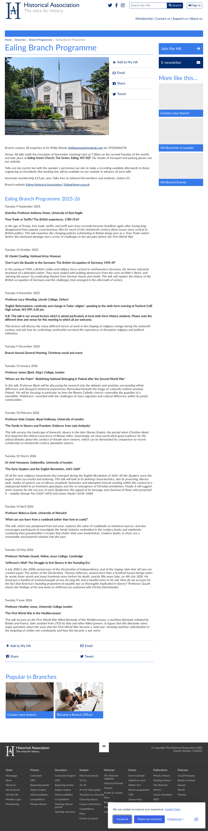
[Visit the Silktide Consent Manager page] (196, 819)
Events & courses (88, 818)
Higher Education (89, 27)
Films (82, 814)
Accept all (122, 819)
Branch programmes (17, 33)
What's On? (135, 785)
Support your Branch (88, 33)
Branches (191, 27)
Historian (118, 27)
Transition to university (91, 795)
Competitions (37, 799)
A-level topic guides (90, 790)
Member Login (13, 799)
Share (118, 83)
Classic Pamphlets (162, 795)
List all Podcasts (186, 776)
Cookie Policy (173, 809)
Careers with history (90, 804)
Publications (143, 27)
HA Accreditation (39, 795)
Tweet (119, 94)
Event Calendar (137, 776)
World (181, 790)
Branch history (141, 33)
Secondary (38, 27)
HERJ (156, 799)
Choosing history (88, 799)
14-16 (82, 780)
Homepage (11, 776)
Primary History (38, 804)
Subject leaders (38, 790)
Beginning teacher (39, 785)
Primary (15, 27)
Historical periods (88, 776)
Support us (180, 18)
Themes (108, 788)
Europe (181, 785)
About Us (11, 785)
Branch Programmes (40, 40)
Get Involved (13, 790)
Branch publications (116, 33)
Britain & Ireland (186, 780)
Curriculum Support (65, 776)
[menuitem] (15, 27)
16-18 (82, 785)
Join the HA (12, 795)
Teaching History (162, 780)
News (9, 780)
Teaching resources (65, 812)
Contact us (162, 18)
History (157, 790)
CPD (32, 780)
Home (8, 40)
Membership (144, 18)
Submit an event (179, 33)
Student (61, 27)
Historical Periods (113, 783)
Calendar (160, 33)
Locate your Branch (45, 33)
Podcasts (168, 27)
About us (196, 18)
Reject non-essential (149, 819)
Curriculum (36, 776)
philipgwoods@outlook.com (85, 148)
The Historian (160, 785)
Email (118, 73)
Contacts (66, 33)
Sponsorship (135, 799)
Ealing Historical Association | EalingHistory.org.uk (58, 184)
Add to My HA (125, 62)
